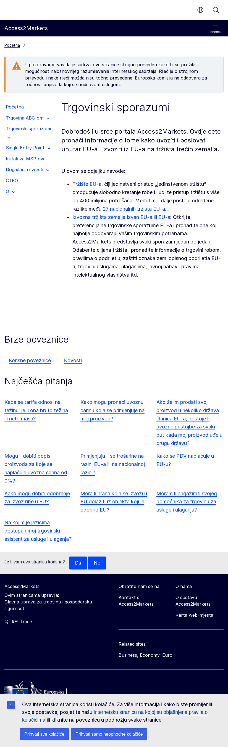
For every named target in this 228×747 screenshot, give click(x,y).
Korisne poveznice (30, 360)
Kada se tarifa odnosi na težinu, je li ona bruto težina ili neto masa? (36, 410)
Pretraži (216, 10)
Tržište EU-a (86, 184)
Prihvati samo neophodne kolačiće (109, 734)
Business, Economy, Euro (145, 655)
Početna (12, 45)
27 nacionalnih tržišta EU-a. (134, 209)
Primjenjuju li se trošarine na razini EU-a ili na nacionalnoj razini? (112, 464)
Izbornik (215, 29)
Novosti (73, 360)
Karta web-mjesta (194, 615)
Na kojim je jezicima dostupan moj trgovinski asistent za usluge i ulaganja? (37, 531)
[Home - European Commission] (44, 692)
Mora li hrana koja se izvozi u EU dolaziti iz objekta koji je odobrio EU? (113, 502)
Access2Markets (22, 586)
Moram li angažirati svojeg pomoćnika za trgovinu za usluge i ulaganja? (186, 502)
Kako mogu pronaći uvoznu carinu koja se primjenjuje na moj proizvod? (112, 410)
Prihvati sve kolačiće (44, 734)
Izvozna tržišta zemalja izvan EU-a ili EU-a (121, 217)
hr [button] (200, 10)
